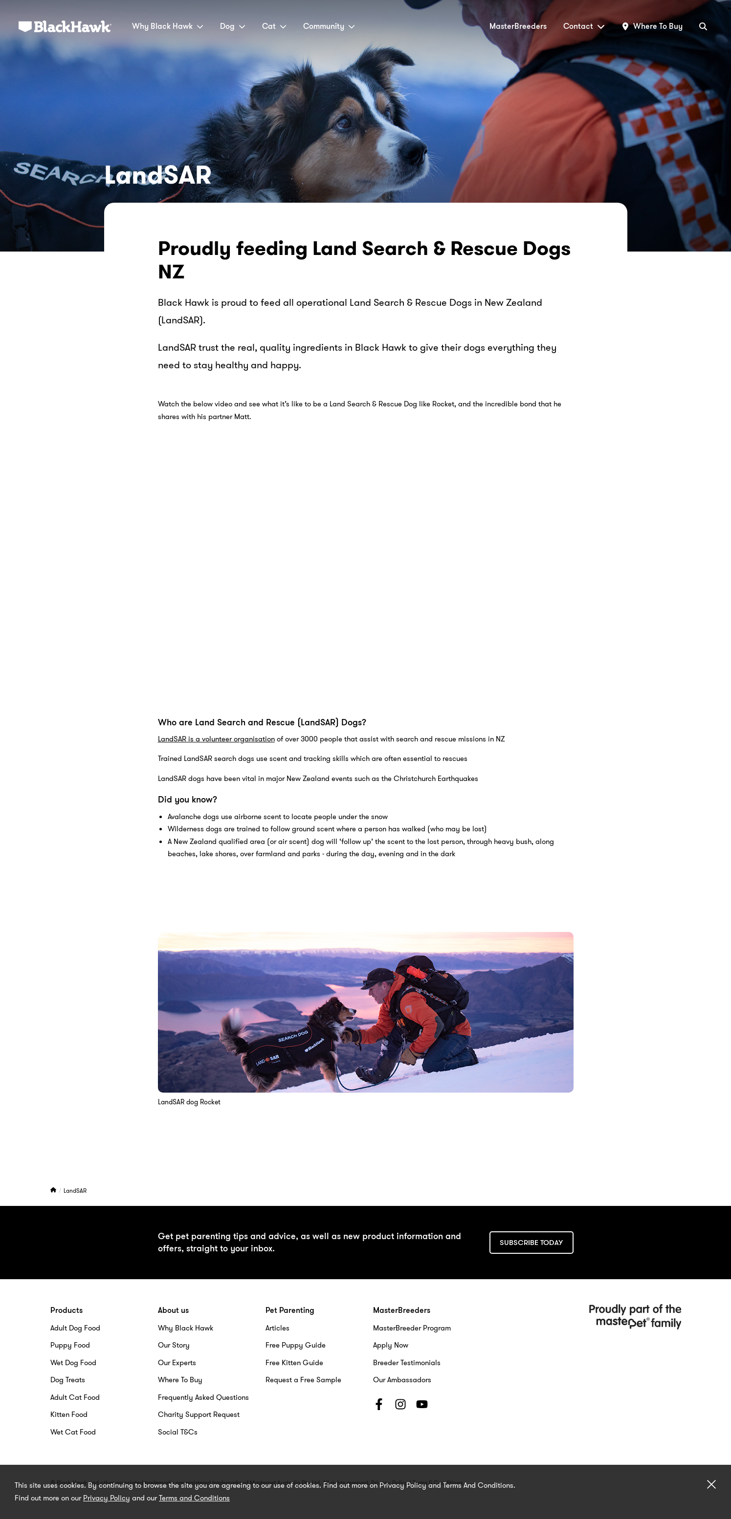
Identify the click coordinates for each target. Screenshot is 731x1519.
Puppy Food (70, 1345)
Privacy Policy (106, 1498)
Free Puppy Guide (296, 1345)
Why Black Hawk (167, 26)
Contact (584, 26)
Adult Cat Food (75, 1397)
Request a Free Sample (303, 1379)
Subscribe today (531, 1242)
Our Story (174, 1345)
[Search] (703, 26)
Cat (274, 26)
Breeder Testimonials (407, 1362)
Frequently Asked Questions (203, 1397)
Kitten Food (69, 1414)
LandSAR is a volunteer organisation (216, 739)
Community (329, 26)
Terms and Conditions (194, 1498)
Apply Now (390, 1345)
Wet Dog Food (73, 1362)
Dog (232, 26)
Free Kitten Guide (294, 1362)
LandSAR (75, 1190)
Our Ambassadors (402, 1379)
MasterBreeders (518, 26)
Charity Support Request (199, 1414)
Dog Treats (67, 1379)
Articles (277, 1328)
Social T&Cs (178, 1432)
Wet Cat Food (73, 1432)
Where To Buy (180, 1379)
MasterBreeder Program (412, 1328)
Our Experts (177, 1362)
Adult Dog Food (75, 1328)
